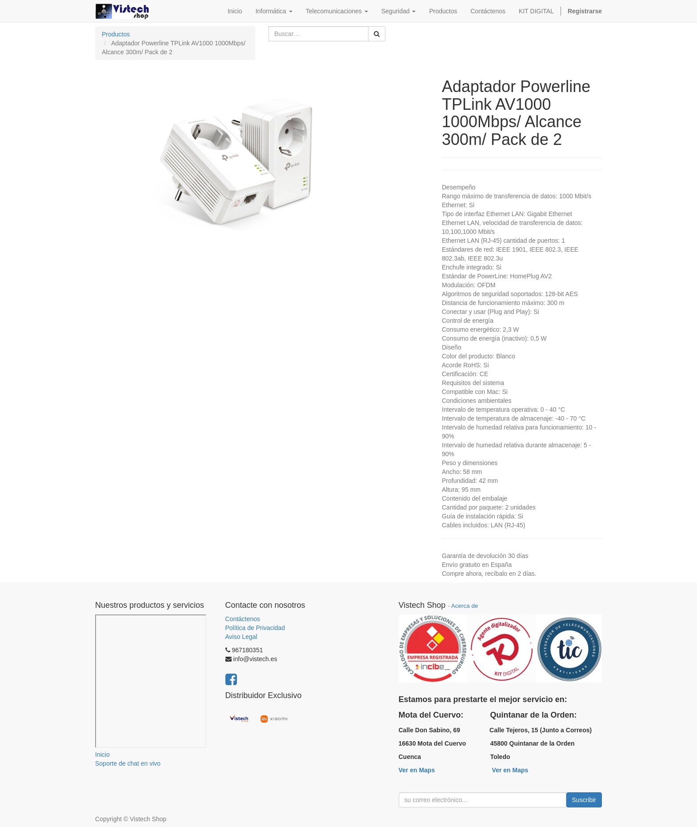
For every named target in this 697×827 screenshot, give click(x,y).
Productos (116, 34)
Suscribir (584, 799)
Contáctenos (242, 618)
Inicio (102, 754)
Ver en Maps (417, 770)
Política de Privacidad (255, 627)
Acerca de (464, 605)
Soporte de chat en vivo (127, 763)
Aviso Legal (241, 636)
